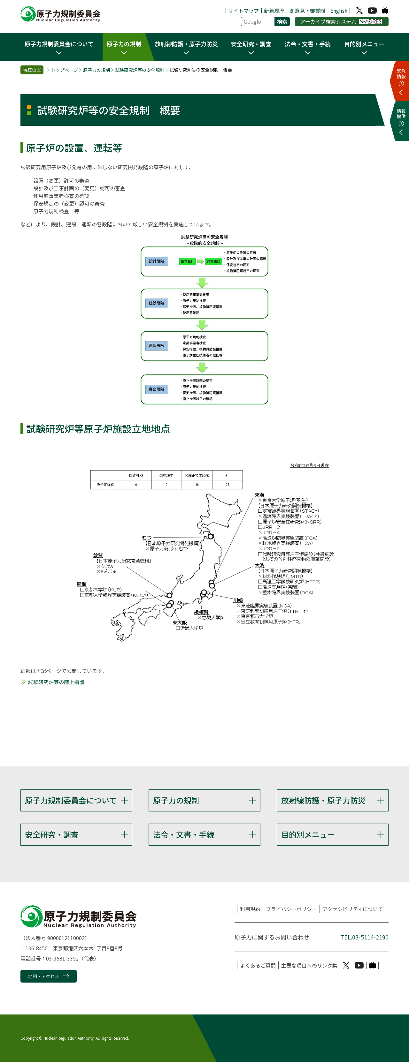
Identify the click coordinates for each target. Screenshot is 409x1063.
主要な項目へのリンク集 (309, 966)
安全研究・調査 (52, 835)
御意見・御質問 (307, 10)
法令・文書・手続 (183, 835)
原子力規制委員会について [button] (59, 44)
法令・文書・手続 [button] (308, 44)
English (338, 10)
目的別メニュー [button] (364, 44)
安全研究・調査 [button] (251, 44)
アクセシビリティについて (352, 910)
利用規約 (250, 910)
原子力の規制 (96, 70)
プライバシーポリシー (291, 910)
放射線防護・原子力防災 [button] (186, 44)
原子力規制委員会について (71, 800)
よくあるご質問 (258, 966)
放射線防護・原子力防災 (323, 800)
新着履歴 (274, 10)
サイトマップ (243, 10)
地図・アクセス (43, 977)
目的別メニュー (308, 835)
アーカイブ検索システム (341, 21)
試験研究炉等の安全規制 (139, 70)
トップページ (64, 70)
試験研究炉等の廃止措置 (56, 682)
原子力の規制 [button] (124, 44)
